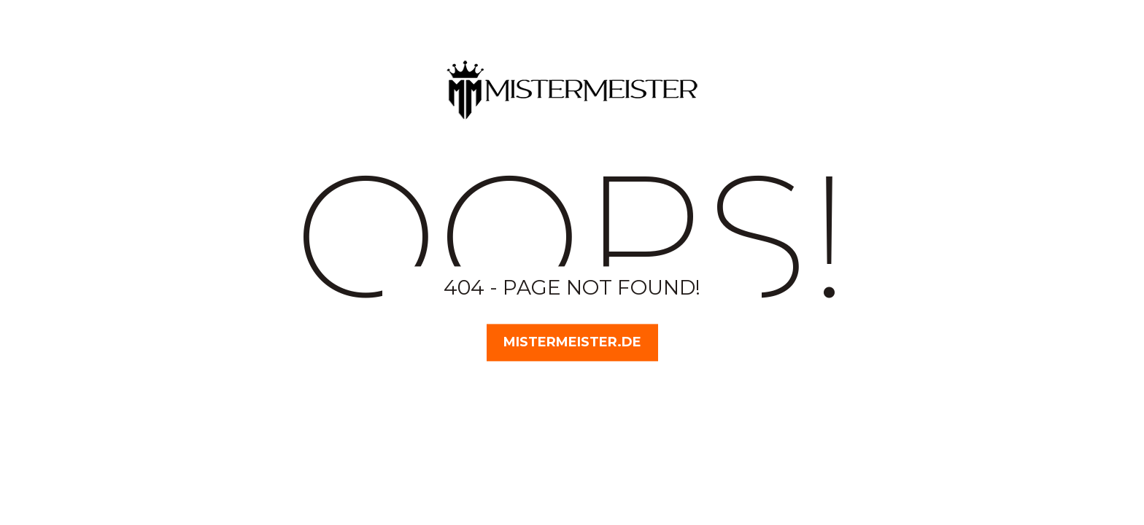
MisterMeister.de (572, 342)
